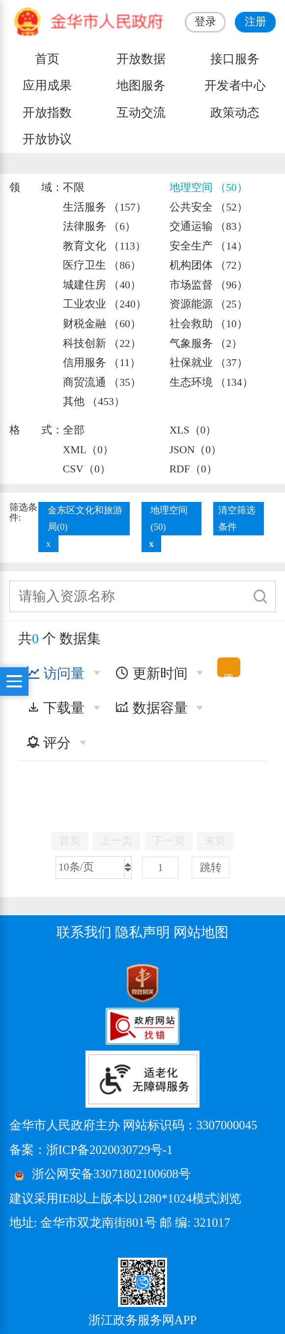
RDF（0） (193, 469)
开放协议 (47, 139)
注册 (255, 22)
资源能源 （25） (209, 304)
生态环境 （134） (211, 382)
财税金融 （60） (102, 324)
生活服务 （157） (104, 207)
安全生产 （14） (209, 246)
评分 (48, 742)
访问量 (55, 673)
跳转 (211, 867)
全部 (74, 430)
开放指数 (47, 112)
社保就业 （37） (209, 363)
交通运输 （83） (209, 226)
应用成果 (47, 85)
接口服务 (234, 58)
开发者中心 (235, 85)
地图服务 (141, 85)
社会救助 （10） (209, 324)
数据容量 (151, 707)
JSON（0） (196, 450)
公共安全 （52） (209, 207)
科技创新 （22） (102, 343)
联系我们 (84, 932)
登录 (205, 22)
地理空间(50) (169, 518)
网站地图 (200, 932)
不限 (74, 187)
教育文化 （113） (104, 246)
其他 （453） (94, 401)
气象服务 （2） (206, 343)
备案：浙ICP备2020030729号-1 (91, 1149)
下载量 (55, 707)
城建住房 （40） (102, 285)
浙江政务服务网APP (142, 1320)
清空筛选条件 (237, 518)
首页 (47, 58)
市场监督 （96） (209, 285)
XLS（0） (193, 430)
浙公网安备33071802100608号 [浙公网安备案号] (111, 1174)
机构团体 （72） (209, 265)
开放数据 (141, 58)
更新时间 (151, 673)
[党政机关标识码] (33, 983)
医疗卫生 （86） (102, 265)
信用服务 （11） (102, 363)
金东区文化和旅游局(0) (85, 518)
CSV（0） (87, 469)
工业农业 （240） (104, 304)
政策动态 (234, 112)
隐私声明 (142, 932)
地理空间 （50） (209, 187)
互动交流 (141, 112)
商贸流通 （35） (102, 382)
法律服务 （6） (99, 226)
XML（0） (88, 450)
